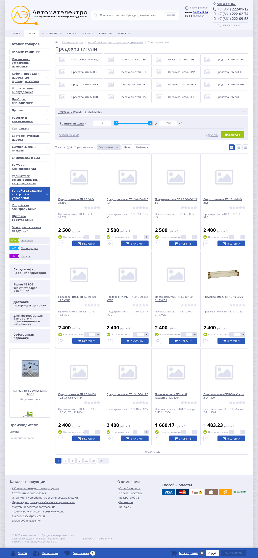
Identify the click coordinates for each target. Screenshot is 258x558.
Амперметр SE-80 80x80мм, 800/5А (30, 392)
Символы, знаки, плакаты (30, 148)
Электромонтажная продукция (30, 229)
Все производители (21, 438)
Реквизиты (105, 33)
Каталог (31, 33)
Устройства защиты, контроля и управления (30, 194)
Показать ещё (152, 451)
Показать (232, 134)
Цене (127, 147)
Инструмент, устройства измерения (30, 62)
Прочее (30, 110)
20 (86, 460)
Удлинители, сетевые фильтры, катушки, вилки (30, 179)
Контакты (124, 33)
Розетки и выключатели (30, 119)
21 (93, 460)
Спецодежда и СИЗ (30, 158)
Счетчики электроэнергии (30, 166)
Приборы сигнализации (30, 101)
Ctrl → (103, 460)
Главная (16, 33)
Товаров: (60, 147)
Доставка (87, 33)
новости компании (26, 52)
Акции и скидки (51, 33)
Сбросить (212, 134)
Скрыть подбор (69, 134)
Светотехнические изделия (30, 137)
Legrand (14, 432)
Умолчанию (106, 147)
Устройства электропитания (30, 207)
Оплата (71, 33)
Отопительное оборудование (30, 90)
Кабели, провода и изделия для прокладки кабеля (30, 77)
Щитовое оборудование (30, 218)
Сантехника (20, 128)
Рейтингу (142, 147)
